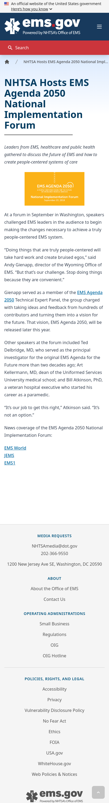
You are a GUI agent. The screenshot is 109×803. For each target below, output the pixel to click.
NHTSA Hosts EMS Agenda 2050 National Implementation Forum (66, 61)
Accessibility (54, 689)
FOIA (54, 742)
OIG (54, 645)
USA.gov (54, 753)
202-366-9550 (54, 553)
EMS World (15, 448)
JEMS (9, 455)
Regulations (55, 634)
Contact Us (54, 599)
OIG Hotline (54, 656)
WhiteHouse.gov (54, 764)
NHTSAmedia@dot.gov (54, 546)
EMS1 (9, 463)
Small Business (54, 624)
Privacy (54, 700)
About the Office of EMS (54, 589)
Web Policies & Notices (54, 774)
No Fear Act (54, 721)
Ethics (54, 732)
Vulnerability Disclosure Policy (54, 710)
